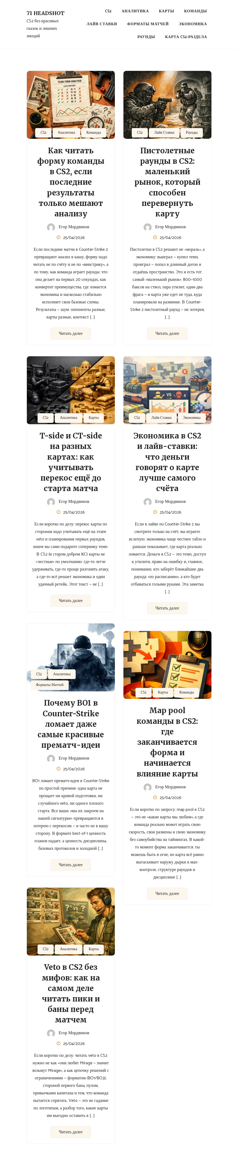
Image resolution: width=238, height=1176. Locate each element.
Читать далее (71, 333)
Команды (195, 11)
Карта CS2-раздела (186, 37)
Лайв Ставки (102, 24)
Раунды (146, 37)
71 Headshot (45, 13)
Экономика (193, 24)
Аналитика (135, 11)
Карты (166, 11)
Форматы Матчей (148, 24)
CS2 (108, 11)
